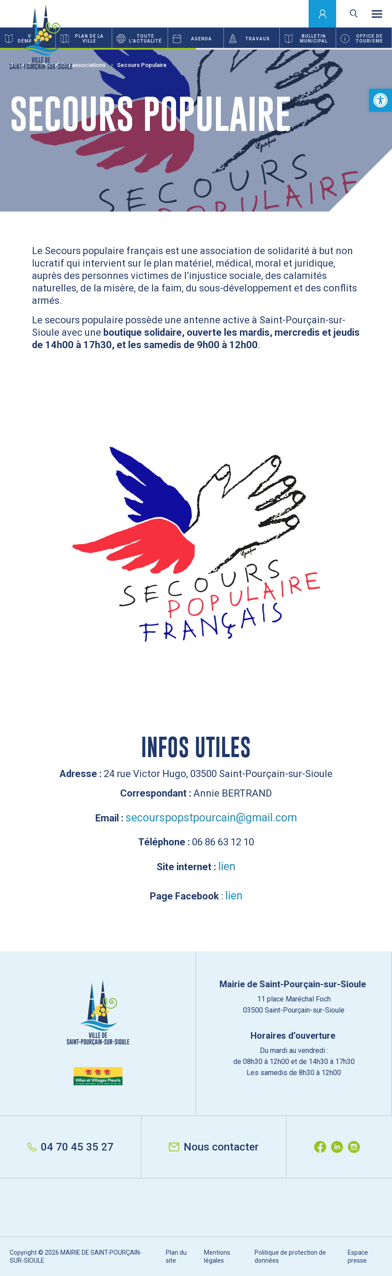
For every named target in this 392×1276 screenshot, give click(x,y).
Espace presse (358, 1256)
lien (226, 866)
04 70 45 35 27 (70, 1147)
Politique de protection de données (290, 1256)
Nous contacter (214, 1147)
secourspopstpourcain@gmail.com (211, 817)
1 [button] (98, 49)
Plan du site (176, 1256)
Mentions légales (217, 1256)
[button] (380, 100)
